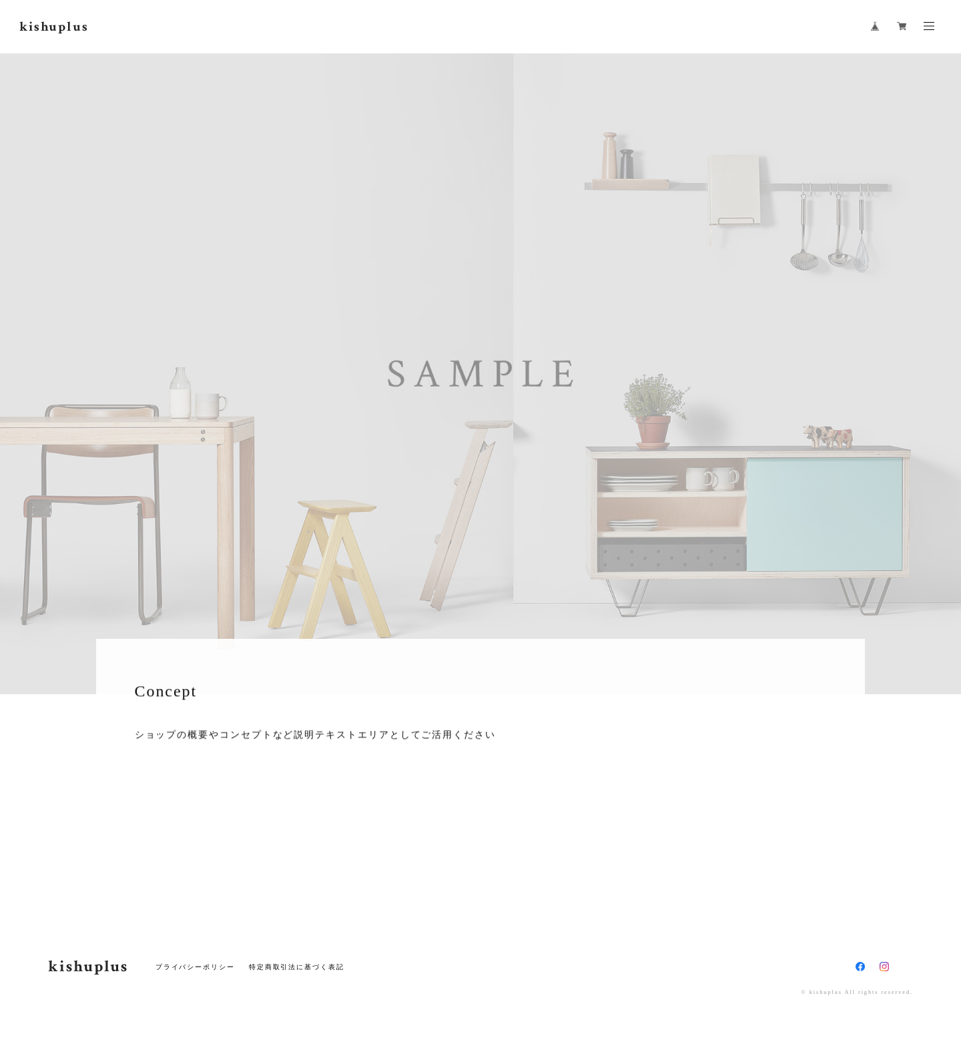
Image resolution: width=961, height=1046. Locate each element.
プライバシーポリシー (195, 967)
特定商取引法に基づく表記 (296, 967)
